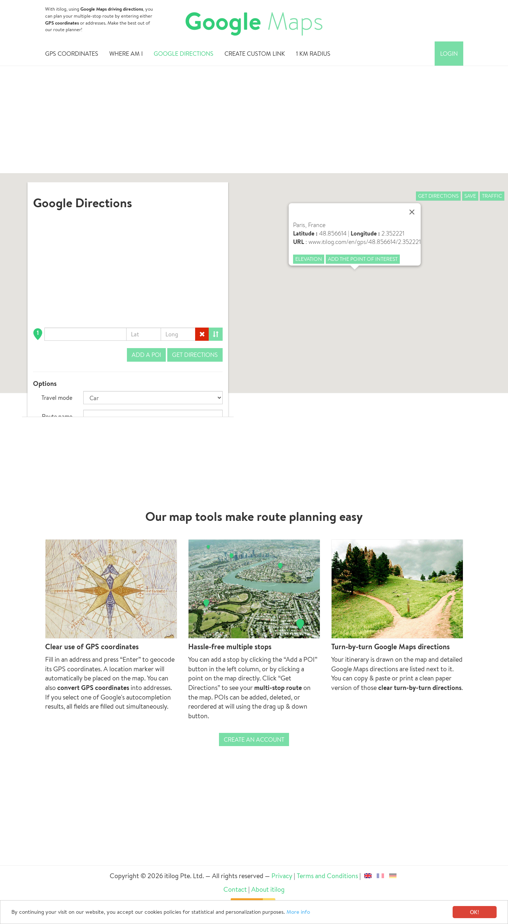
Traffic (492, 196)
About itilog (268, 889)
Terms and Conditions (327, 875)
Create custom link (254, 55)
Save (470, 196)
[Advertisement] (254, 121)
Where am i (126, 55)
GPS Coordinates (71, 55)
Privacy (282, 875)
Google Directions (183, 55)
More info (337, 912)
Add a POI (146, 355)
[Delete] (202, 334)
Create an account (254, 739)
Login (449, 55)
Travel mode (56, 398)
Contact (235, 889)
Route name (57, 416)
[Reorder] (216, 334)
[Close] (412, 212)
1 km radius (313, 55)
